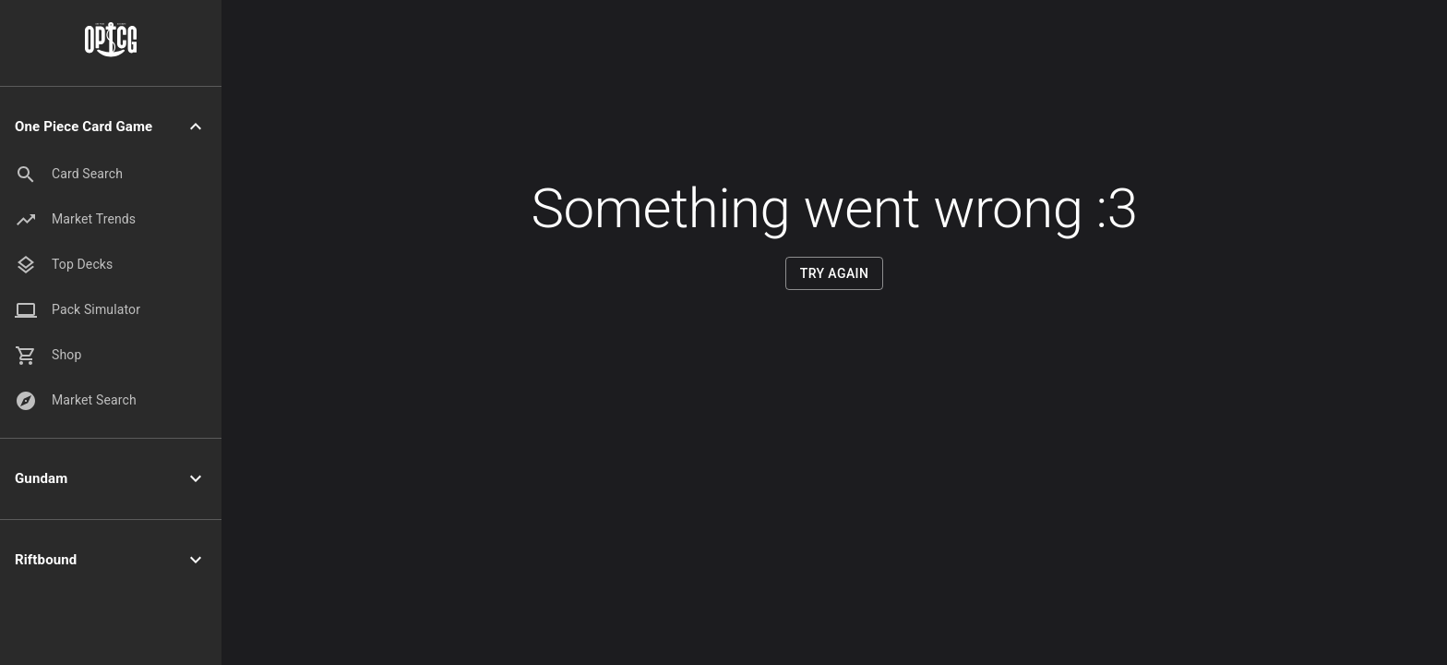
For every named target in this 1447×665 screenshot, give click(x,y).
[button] (110, 127)
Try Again (834, 274)
